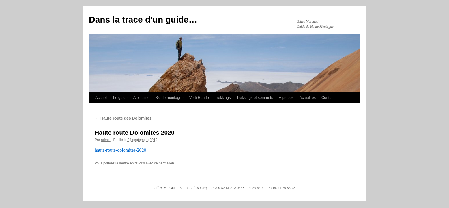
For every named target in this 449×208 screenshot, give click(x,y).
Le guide (120, 97)
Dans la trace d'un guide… (143, 19)
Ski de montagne (169, 97)
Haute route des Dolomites (123, 118)
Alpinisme (141, 97)
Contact (327, 97)
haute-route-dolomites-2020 (120, 150)
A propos (286, 97)
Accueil (101, 97)
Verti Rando (199, 97)
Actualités (308, 97)
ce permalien (164, 163)
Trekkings (223, 97)
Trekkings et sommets (255, 97)
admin (106, 140)
